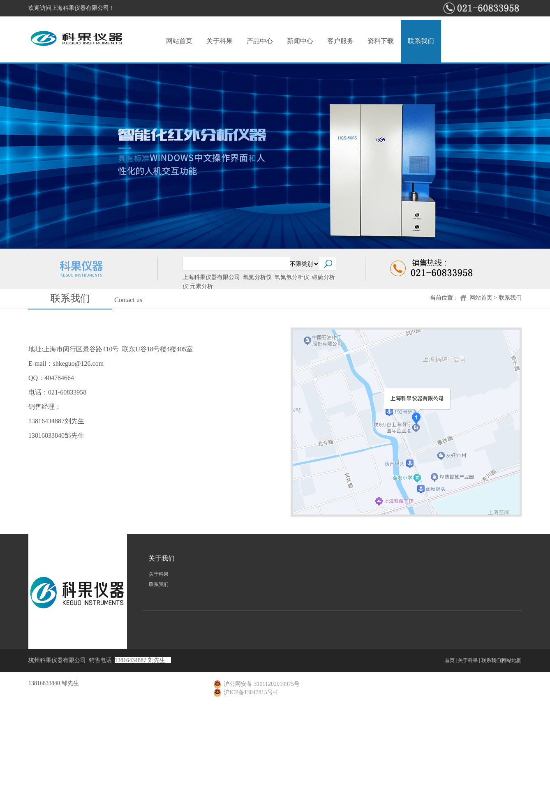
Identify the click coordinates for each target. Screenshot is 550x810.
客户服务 (340, 40)
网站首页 (179, 40)
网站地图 (512, 660)
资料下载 (380, 40)
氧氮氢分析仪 (292, 277)
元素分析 (201, 286)
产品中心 (260, 40)
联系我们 (421, 40)
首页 (450, 660)
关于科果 (219, 40)
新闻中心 (300, 40)
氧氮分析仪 (257, 277)
